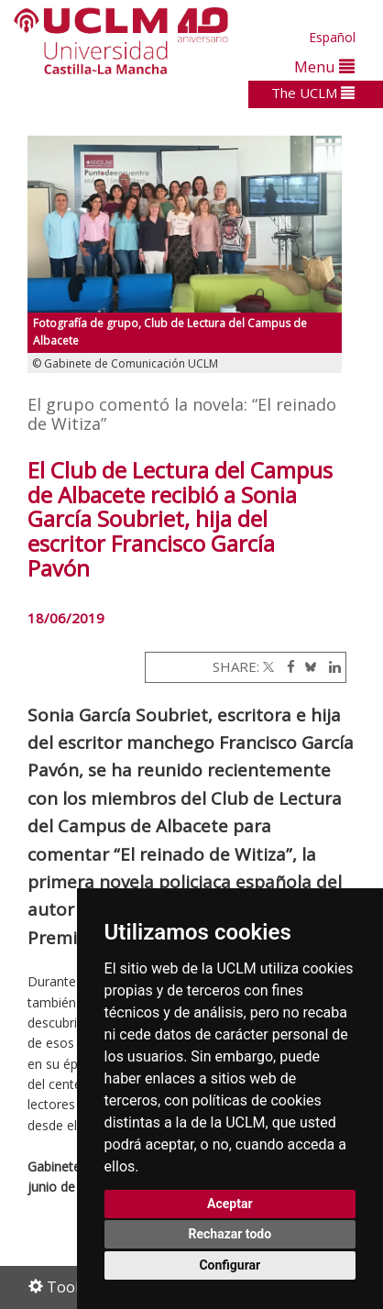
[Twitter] (268, 666)
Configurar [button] (229, 1265)
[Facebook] (286, 666)
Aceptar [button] (230, 1203)
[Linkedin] (330, 666)
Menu (324, 66)
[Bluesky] (307, 666)
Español (332, 37)
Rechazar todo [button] (229, 1233)
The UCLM (313, 92)
